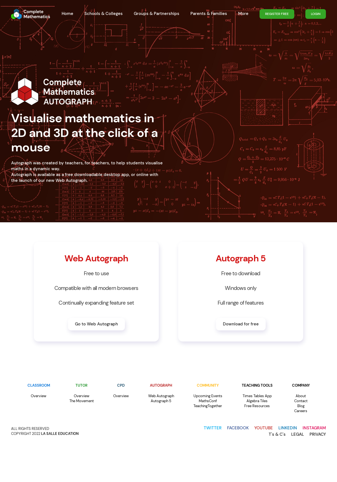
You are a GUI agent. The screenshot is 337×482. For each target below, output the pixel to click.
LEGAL (297, 434)
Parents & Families (208, 13)
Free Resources (257, 406)
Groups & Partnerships (156, 13)
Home (67, 13)
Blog (301, 406)
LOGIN (315, 14)
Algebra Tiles (257, 401)
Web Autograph (161, 396)
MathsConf (208, 401)
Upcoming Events (207, 396)
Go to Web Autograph (96, 324)
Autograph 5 (161, 401)
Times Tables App (257, 396)
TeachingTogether (207, 406)
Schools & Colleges (103, 13)
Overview (38, 396)
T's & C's (277, 434)
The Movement (81, 401)
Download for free (241, 324)
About (301, 396)
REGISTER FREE (277, 14)
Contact (301, 401)
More (243, 13)
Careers (300, 411)
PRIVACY (318, 434)
